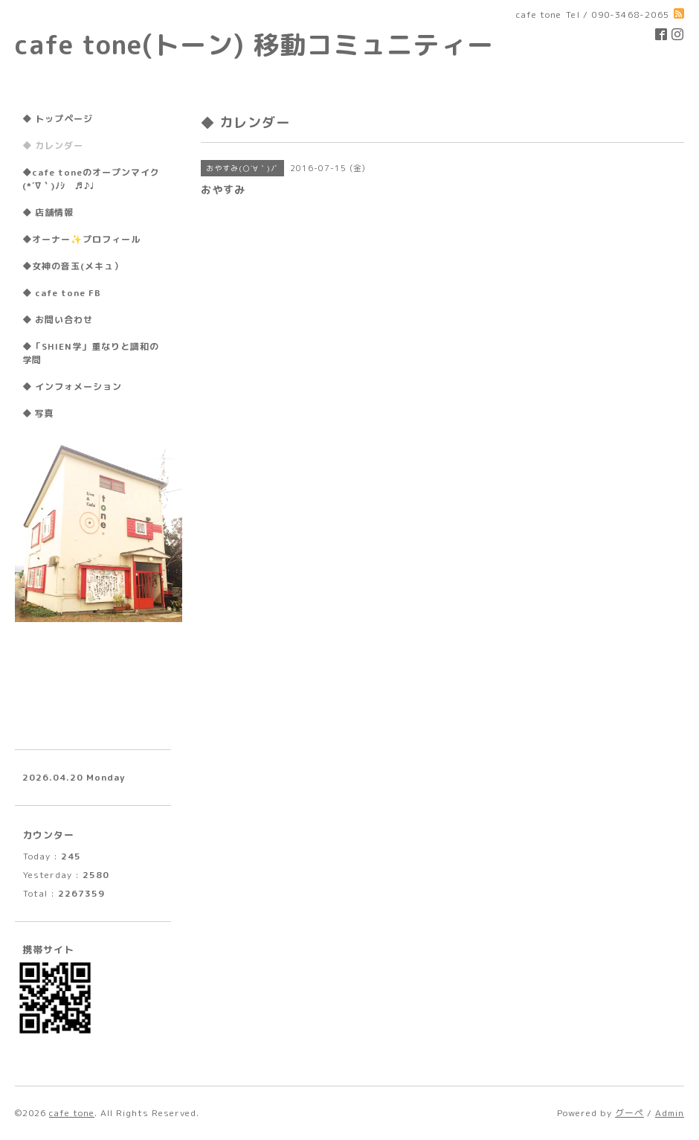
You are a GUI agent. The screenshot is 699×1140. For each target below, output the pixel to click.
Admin (669, 1113)
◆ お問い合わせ (57, 319)
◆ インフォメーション (72, 386)
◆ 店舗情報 (48, 212)
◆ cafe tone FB (61, 292)
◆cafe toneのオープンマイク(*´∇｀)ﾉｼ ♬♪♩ (91, 179)
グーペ (629, 1113)
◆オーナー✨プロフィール (81, 239)
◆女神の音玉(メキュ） (72, 266)
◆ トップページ (57, 118)
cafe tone (71, 1113)
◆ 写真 (38, 413)
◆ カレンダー (52, 145)
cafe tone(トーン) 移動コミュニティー (254, 44)
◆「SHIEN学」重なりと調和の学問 (90, 353)
